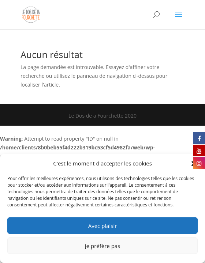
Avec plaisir (102, 225)
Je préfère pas (102, 245)
